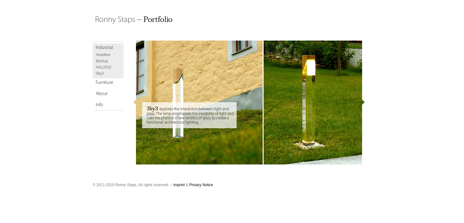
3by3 (100, 73)
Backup (102, 61)
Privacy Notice (201, 185)
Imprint (179, 185)
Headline (103, 55)
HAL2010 (103, 67)
